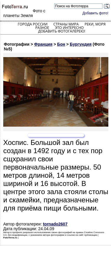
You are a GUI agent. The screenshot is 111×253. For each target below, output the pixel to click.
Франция (43, 44)
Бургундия (81, 44)
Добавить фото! (95, 13)
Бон (61, 44)
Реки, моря (95, 24)
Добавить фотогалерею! (61, 31)
